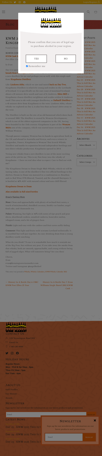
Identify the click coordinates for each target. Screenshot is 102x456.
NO (66, 59)
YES (36, 59)
